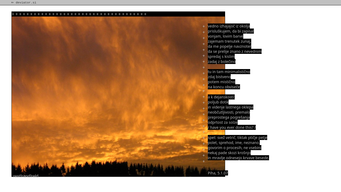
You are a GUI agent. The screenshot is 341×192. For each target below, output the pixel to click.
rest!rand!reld (25, 176)
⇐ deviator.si (24, 3)
